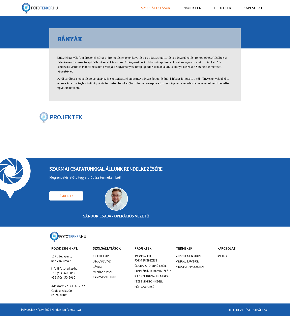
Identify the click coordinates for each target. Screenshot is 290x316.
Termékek (222, 8)
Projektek (192, 8)
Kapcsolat (253, 8)
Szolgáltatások (156, 8)
